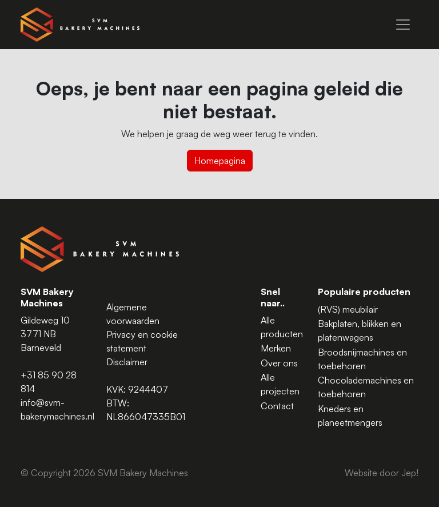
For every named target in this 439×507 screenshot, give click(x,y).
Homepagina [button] (219, 160)
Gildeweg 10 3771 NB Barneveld (45, 333)
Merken (276, 348)
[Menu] (403, 24)
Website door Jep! (381, 472)
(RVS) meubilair (348, 309)
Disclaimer (126, 362)
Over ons (279, 363)
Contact (277, 406)
